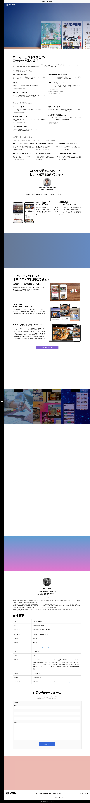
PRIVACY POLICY (49, 797)
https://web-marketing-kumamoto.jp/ (41, 647)
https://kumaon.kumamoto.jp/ (63, 681)
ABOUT (35, 797)
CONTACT (43, 797)
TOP (31, 797)
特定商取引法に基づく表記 (58, 797)
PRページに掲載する (47, 347)
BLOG (38, 797)
